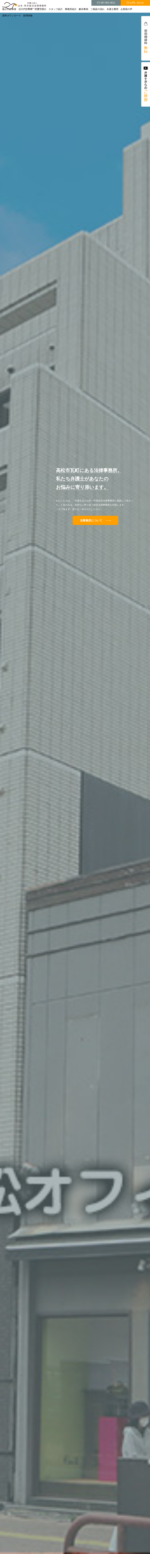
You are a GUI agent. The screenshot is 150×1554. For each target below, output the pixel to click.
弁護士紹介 (40, 9)
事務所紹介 (71, 9)
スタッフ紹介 (56, 9)
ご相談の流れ (97, 9)
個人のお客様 (9, 9)
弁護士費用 (112, 9)
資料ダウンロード (11, 15)
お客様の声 (126, 9)
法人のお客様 (25, 9)
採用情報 (28, 15)
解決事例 (83, 9)
